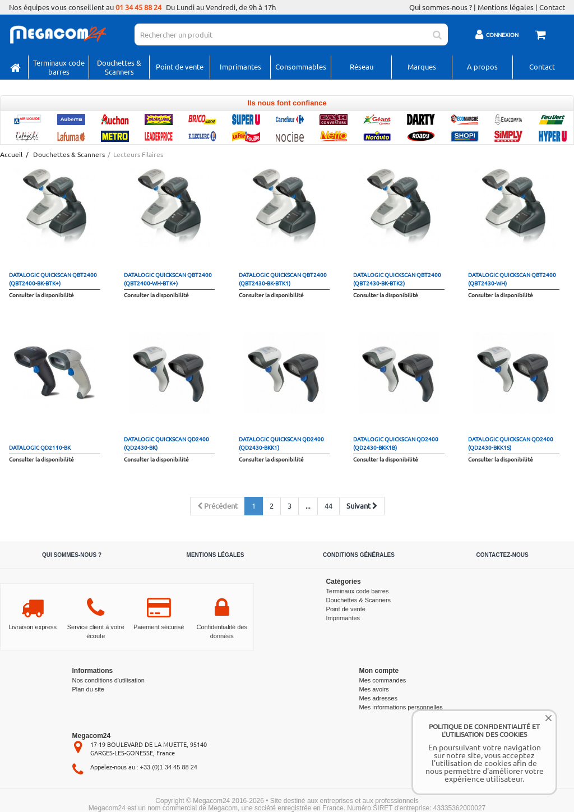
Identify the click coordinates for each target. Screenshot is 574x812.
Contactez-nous (502, 555)
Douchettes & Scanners (119, 67)
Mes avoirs (374, 689)
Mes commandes (382, 680)
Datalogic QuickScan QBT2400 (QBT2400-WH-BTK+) (168, 278)
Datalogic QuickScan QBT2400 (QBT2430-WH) (512, 278)
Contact (552, 7)
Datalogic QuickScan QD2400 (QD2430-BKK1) (281, 443)
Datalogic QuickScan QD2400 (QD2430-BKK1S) (510, 443)
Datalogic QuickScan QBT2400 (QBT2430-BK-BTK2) (397, 278)
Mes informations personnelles (401, 707)
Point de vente (179, 66)
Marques (422, 66)
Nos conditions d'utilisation (108, 680)
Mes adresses (378, 698)
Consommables (300, 66)
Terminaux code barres (59, 67)
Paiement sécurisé (158, 627)
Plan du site (88, 689)
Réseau (361, 66)
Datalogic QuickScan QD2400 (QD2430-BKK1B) (395, 443)
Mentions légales (506, 7)
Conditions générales (359, 555)
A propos (482, 66)
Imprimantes (240, 66)
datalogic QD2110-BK (40, 447)
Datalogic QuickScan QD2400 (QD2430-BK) (166, 443)
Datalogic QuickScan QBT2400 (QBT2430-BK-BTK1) (283, 278)
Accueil (10, 154)
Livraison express (32, 627)
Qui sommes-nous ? (440, 7)
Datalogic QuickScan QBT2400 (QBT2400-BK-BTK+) (53, 278)
